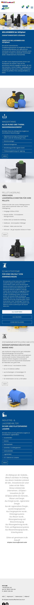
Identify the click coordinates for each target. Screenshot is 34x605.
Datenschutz (18, 596)
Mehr (5, 156)
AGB (3, 596)
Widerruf (26, 596)
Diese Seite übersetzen (8, 2)
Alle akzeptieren (17, 312)
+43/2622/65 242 (7, 587)
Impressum (10, 596)
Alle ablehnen (17, 317)
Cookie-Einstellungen (17, 322)
